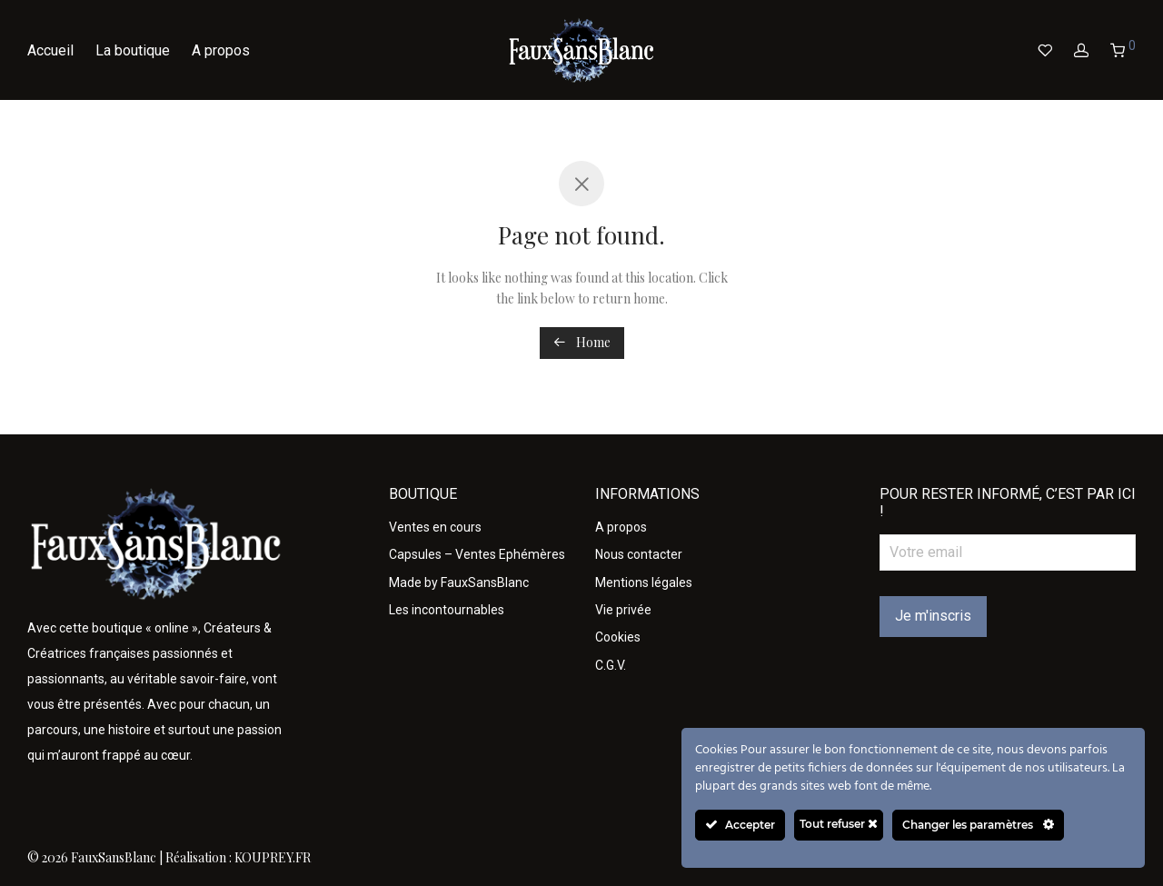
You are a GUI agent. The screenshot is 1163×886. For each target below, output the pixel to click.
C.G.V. (610, 665)
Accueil (50, 50)
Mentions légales (643, 582)
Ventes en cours (435, 527)
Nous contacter (638, 554)
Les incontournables (446, 609)
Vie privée (623, 609)
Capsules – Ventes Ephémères (477, 554)
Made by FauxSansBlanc (459, 582)
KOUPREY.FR (272, 857)
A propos (221, 50)
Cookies (618, 637)
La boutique (132, 50)
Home (582, 342)
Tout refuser (839, 824)
